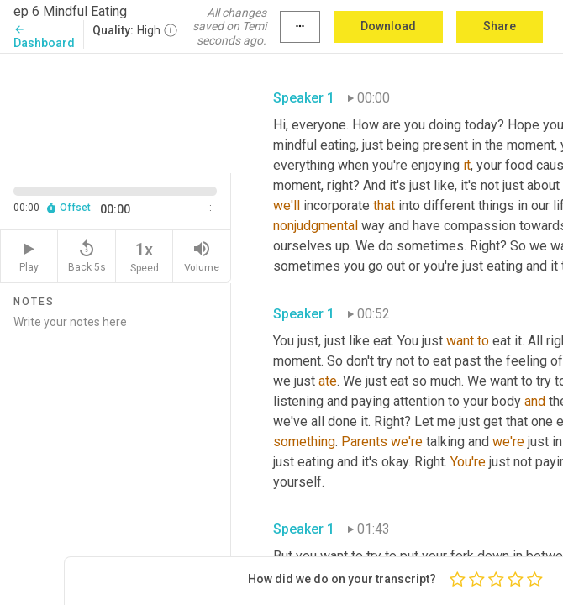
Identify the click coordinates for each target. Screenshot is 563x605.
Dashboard (44, 37)
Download (388, 26)
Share (499, 26)
